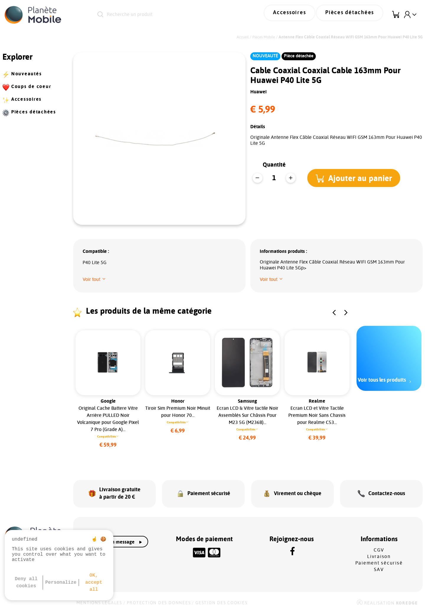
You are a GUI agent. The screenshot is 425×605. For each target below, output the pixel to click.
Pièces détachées (354, 14)
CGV (379, 543)
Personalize (60, 582)
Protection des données (159, 597)
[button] (355, 178)
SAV (379, 563)
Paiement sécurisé (379, 556)
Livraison (379, 550)
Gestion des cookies (221, 597)
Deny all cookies (26, 582)
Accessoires (303, 14)
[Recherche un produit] (171, 15)
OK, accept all (93, 582)
